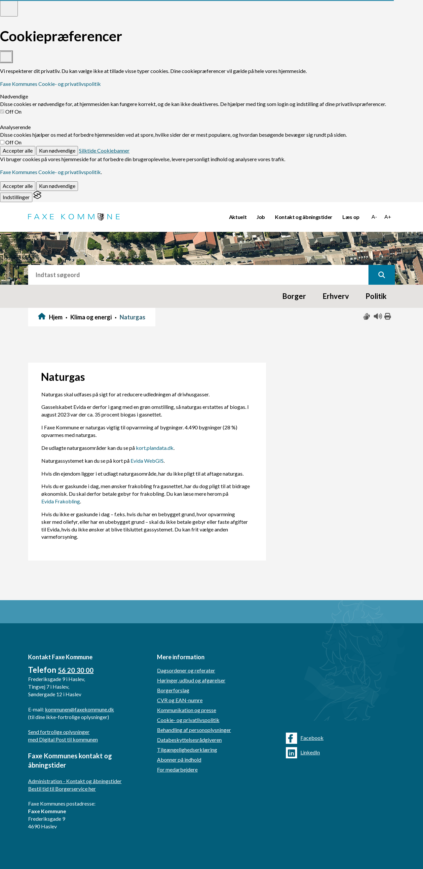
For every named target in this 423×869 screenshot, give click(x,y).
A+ (387, 216)
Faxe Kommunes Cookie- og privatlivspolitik (50, 84)
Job (260, 217)
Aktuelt (238, 217)
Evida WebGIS (147, 460)
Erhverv (336, 296)
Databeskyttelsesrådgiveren (189, 740)
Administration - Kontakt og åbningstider (75, 781)
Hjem (55, 317)
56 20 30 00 (76, 670)
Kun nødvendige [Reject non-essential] (57, 150)
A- (374, 216)
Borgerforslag (173, 690)
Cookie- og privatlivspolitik (188, 720)
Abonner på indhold (179, 759)
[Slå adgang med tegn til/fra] (366, 316)
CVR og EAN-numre (180, 700)
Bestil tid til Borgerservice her (62, 788)
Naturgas (132, 317)
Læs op (351, 217)
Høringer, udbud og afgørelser (191, 680)
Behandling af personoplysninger (194, 730)
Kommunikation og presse (186, 710)
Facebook (305, 738)
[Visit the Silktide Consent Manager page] (37, 197)
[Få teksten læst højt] (377, 316)
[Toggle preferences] (9, 8)
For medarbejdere (177, 769)
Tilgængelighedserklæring (187, 749)
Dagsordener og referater (186, 670)
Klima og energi (91, 317)
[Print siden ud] (388, 316)
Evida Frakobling (60, 501)
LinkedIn (303, 752)
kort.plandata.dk (154, 448)
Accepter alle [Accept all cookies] (18, 150)
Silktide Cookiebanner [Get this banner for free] (104, 150)
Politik (376, 296)
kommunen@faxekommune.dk (79, 709)
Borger (294, 296)
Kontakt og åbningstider (303, 217)
